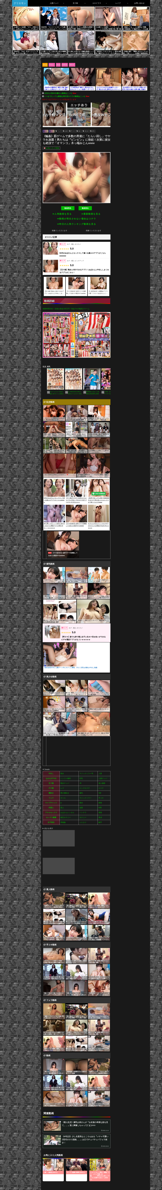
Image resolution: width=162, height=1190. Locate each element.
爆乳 (81, 793)
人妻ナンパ (103, 778)
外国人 (51, 808)
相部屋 (64, 65)
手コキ (72, 131)
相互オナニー (66, 817)
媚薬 (58, 65)
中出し (51, 65)
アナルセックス (51, 812)
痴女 (81, 803)
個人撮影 (102, 783)
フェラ (58, 131)
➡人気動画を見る (62, 214)
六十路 (51, 788)
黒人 (62, 808)
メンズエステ (85, 788)
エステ (101, 788)
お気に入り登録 (52, 148)
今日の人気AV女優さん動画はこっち (58, 93)
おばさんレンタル (67, 812)
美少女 (85, 131)
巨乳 (81, 778)
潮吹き (72, 65)
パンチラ (83, 812)
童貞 (100, 817)
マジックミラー (85, 798)
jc (61, 803)
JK (81, 783)
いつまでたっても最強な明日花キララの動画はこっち (64, 96)
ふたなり (83, 822)
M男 (100, 808)
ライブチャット (51, 803)
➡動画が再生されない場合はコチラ (76, 219)
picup (45, 65)
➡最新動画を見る (91, 214)
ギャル (63, 798)
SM (100, 793)
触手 (100, 822)
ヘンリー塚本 (66, 778)
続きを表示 (48, 828)
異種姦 (63, 822)
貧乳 (51, 131)
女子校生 (51, 822)
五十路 (51, 783)
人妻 (100, 773)
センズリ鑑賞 (51, 817)
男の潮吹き (65, 793)
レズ (62, 788)
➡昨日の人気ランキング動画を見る (76, 224)
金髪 (81, 808)
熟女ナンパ (65, 783)
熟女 (62, 773)
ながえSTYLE (51, 778)
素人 (79, 131)
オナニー (83, 817)
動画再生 (67, 208)
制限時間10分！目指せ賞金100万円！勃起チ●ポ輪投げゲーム (66, 309)
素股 (100, 812)
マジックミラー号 (86, 773)
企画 (65, 131)
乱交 (45, 131)
